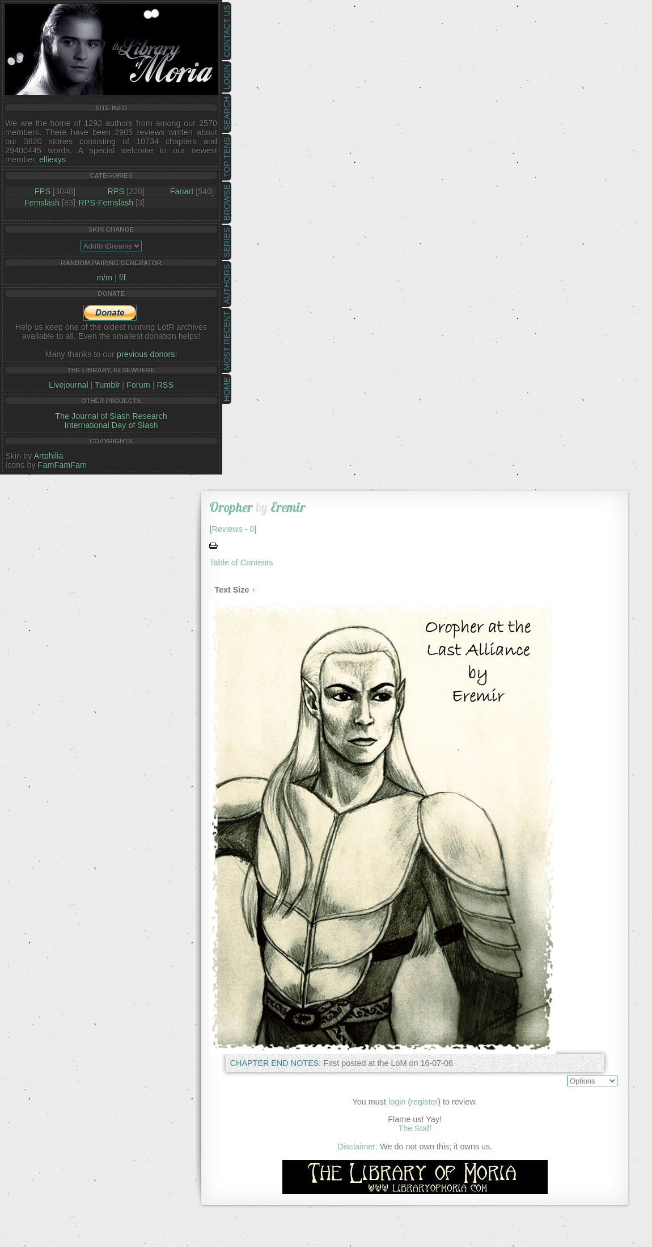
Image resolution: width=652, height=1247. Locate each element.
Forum (138, 384)
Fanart (182, 191)
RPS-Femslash (105, 202)
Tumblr (107, 384)
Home (226, 389)
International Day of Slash (111, 425)
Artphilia (48, 455)
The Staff (415, 1128)
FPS (42, 191)
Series (226, 243)
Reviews (226, 529)
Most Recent (226, 340)
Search (226, 113)
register (424, 1101)
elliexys (52, 159)
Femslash (42, 202)
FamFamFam (62, 464)
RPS (116, 191)
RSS (164, 384)
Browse (226, 202)
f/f (122, 277)
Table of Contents (241, 562)
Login (226, 77)
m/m (104, 277)
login (396, 1101)
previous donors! (147, 354)
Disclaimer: (357, 1146)
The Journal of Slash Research (111, 416)
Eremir (288, 507)
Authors (226, 284)
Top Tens (226, 157)
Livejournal (68, 384)
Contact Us (226, 31)
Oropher (231, 507)
